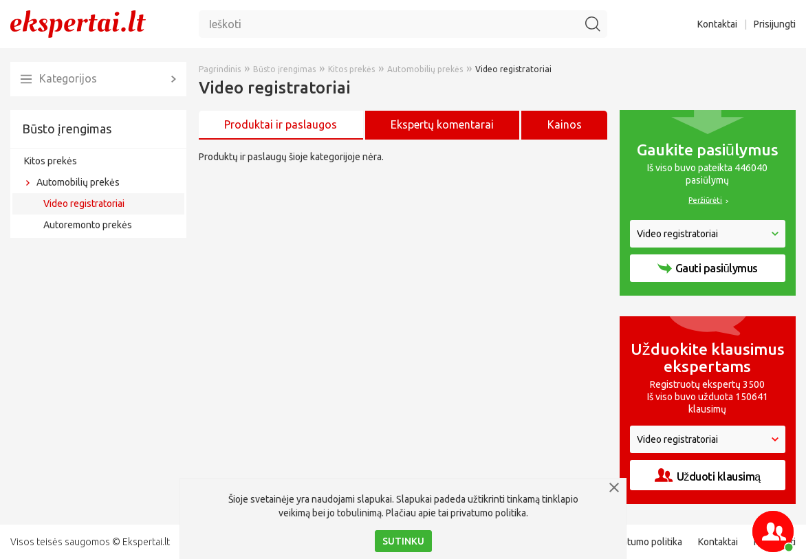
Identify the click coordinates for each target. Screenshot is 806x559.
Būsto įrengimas (66, 128)
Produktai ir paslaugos (280, 124)
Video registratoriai (83, 203)
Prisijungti (775, 24)
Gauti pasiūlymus (707, 268)
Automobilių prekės (78, 182)
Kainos (564, 124)
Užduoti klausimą (708, 475)
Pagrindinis (220, 69)
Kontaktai (717, 24)
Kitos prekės (50, 160)
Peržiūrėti (705, 200)
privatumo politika (488, 512)
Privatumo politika (644, 541)
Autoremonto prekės (87, 224)
